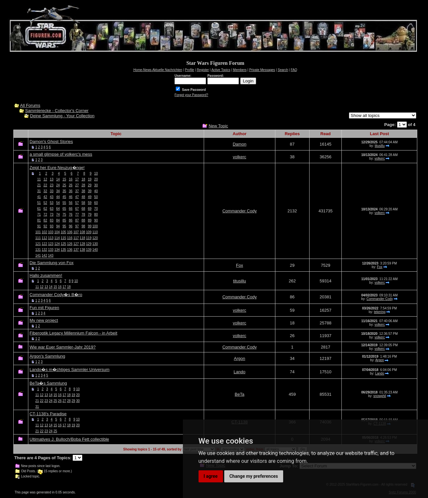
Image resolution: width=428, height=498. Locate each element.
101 (38, 232)
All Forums (30, 105)
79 (89, 214)
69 (89, 208)
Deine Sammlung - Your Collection (62, 115)
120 (95, 238)
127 (76, 244)
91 (39, 226)
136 (70, 249)
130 (95, 244)
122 (44, 244)
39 (89, 191)
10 (96, 173)
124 (57, 244)
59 (89, 203)
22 (45, 185)
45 (64, 197)
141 (38, 255)
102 (44, 232)
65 (64, 208)
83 (51, 220)
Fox (239, 265)
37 (77, 191)
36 (70, 191)
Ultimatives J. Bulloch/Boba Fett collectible (69, 439)
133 (51, 249)
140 (95, 249)
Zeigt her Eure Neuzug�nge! (57, 167)
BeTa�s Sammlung (48, 383)
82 (45, 220)
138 (82, 249)
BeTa (239, 394)
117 (76, 238)
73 (51, 214)
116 (70, 238)
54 (58, 203)
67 (77, 208)
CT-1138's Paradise (48, 413)
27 (77, 185)
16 (70, 179)
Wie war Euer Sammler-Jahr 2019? (63, 347)
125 (63, 244)
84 (58, 220)
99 (89, 226)
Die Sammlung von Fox (52, 262)
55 (64, 203)
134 (57, 249)
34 (58, 191)
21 (39, 185)
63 (51, 208)
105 (63, 232)
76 (70, 214)
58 (83, 203)
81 (39, 220)
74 (58, 214)
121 (38, 244)
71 (39, 214)
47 (77, 197)
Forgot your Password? (191, 95)
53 (51, 203)
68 (83, 208)
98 (83, 226)
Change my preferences (253, 476)
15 (64, 179)
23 (51, 185)
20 (96, 179)
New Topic (218, 125)
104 (57, 232)
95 (64, 226)
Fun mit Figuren (44, 307)
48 (83, 197)
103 (51, 232)
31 (39, 191)
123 (51, 244)
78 (83, 214)
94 (58, 226)
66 (70, 208)
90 (96, 220)
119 (88, 238)
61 (39, 208)
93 (51, 226)
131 (38, 249)
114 (57, 238)
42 (45, 197)
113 (51, 238)
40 (96, 191)
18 (83, 179)
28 (83, 185)
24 (58, 185)
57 (77, 203)
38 (83, 191)
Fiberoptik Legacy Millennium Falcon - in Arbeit (73, 333)
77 (77, 214)
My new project (44, 320)
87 (77, 220)
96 (70, 226)
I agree (211, 476)
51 (39, 203)
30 (96, 185)
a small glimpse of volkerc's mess (61, 154)
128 (82, 244)
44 (58, 197)
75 (64, 214)
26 (70, 185)
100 (95, 226)
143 (51, 255)
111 (38, 238)
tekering (380, 312)
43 (51, 197)
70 (96, 208)
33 (51, 191)
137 (76, 249)
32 (45, 191)
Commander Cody (239, 210)
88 (83, 220)
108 (82, 232)
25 (64, 185)
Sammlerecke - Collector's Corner (57, 110)
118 (82, 238)
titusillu (380, 146)
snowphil (379, 396)
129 (88, 244)
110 (95, 232)
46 (70, 197)
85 (64, 220)
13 (51, 179)
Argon (239, 358)
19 (89, 179)
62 (45, 208)
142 (44, 255)
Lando (239, 371)
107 (76, 232)
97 (77, 226)
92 (45, 226)
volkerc (239, 156)
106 (70, 232)
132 (44, 249)
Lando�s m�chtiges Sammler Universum (70, 369)
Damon (239, 144)
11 (39, 179)
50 (96, 197)
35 (64, 191)
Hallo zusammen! (46, 275)
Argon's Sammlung (47, 356)
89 (89, 220)
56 (70, 203)
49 (89, 197)
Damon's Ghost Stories (51, 141)
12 (45, 179)
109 (88, 232)
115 (63, 238)
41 (39, 197)
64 (58, 208)
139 (88, 249)
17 (77, 179)
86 (70, 220)
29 (89, 185)
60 (96, 203)
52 (45, 203)
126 (70, 244)
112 (44, 238)
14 (58, 179)
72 (45, 214)
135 (63, 249)
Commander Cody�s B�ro (56, 294)
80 (96, 214)
